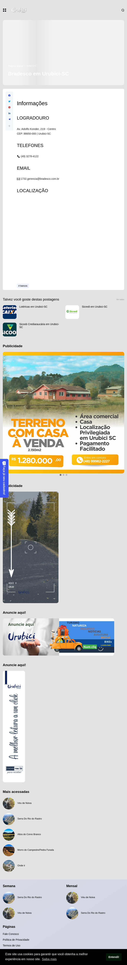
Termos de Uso (11, 945)
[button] (9, 126)
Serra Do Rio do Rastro (29, 818)
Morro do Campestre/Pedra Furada (35, 850)
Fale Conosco (11, 933)
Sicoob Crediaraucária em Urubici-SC (39, 326)
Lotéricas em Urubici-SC (33, 306)
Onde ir (21, 865)
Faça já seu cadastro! (4, 478)
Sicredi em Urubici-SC (95, 306)
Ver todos (120, 299)
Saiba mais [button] (49, 959)
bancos (31, 66)
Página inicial (15, 65)
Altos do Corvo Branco (29, 834)
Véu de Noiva (24, 803)
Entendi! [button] (113, 957)
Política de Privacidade (16, 939)
